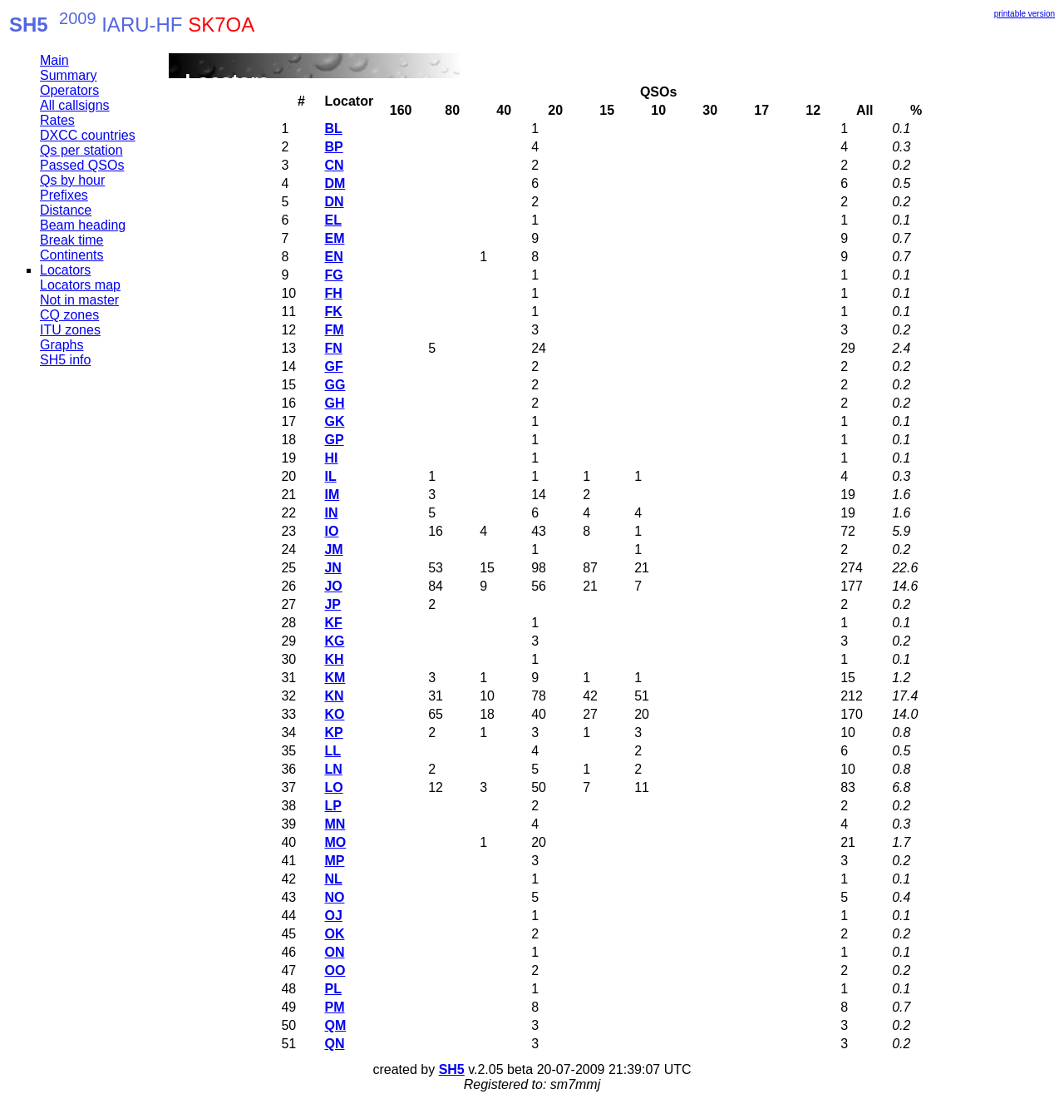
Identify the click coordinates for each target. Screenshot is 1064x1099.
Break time (71, 240)
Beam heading (83, 225)
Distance (65, 210)
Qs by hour (72, 180)
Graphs (61, 345)
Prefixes (64, 195)
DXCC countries (87, 135)
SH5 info (65, 360)
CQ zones (69, 315)
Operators (69, 90)
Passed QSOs (82, 165)
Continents (72, 255)
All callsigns (75, 105)
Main (54, 60)
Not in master (79, 300)
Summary (68, 75)
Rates (57, 120)
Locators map (80, 285)
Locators (65, 270)
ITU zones (70, 330)
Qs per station (81, 150)
